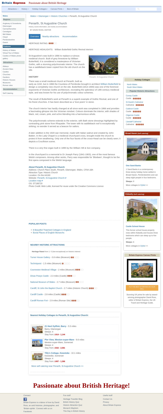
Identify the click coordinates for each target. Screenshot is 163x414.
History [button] (25, 9)
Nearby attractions (50, 36)
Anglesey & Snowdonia (12, 23)
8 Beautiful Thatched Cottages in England (52, 230)
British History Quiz (71, 402)
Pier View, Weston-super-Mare (59, 340)
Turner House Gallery (40, 257)
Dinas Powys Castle (39, 276)
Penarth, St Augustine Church (51, 178)
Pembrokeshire (9, 40)
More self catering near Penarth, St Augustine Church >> (57, 366)
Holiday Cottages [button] (39, 9)
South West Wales (134, 87)
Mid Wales (7, 34)
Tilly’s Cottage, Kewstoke (57, 353)
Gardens (6, 77)
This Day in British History (74, 411)
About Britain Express (112, 405)
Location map (35, 180)
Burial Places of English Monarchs (48, 232)
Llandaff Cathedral (133, 122)
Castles (6, 72)
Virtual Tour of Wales (11, 53)
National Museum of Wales (42, 282)
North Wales (132, 84)
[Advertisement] (74, 205)
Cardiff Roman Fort (39, 300)
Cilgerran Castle (132, 115)
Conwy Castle (131, 96)
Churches (6, 74)
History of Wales (9, 50)
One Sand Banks (133, 166)
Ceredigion (7, 32)
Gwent (5, 42)
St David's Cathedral (134, 102)
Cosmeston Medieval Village (43, 270)
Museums (6, 83)
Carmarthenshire (9, 29)
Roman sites (8, 85)
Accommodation (69, 36)
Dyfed (142, 185)
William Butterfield (109, 84)
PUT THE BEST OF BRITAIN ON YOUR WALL (142, 288)
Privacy (106, 402)
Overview (34, 36)
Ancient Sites (8, 69)
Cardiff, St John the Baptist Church (46, 288)
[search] (146, 9)
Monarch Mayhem (70, 408)
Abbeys (6, 66)
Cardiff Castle (36, 294)
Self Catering (8, 93)
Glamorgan (7, 26)
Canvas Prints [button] (57, 9)
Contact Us (107, 399)
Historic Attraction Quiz (72, 405)
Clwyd (5, 37)
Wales (5, 16)
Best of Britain (73, 9)
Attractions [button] (13, 9)
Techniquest (35, 263)
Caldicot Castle (132, 109)
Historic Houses (9, 80)
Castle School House (135, 226)
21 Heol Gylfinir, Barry (55, 326)
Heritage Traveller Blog (72, 399)
